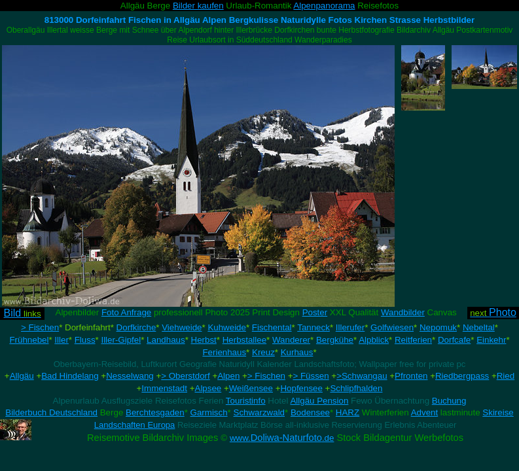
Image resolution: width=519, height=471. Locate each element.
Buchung (449, 401)
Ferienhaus (224, 352)
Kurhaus (297, 352)
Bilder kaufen (198, 5)
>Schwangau (361, 376)
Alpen (228, 376)
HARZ (347, 412)
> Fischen (40, 327)
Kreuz (263, 352)
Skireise (497, 412)
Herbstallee (244, 340)
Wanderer (291, 340)
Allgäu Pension (319, 401)
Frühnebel (28, 340)
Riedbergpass (462, 376)
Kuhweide (226, 327)
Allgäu (22, 376)
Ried (505, 376)
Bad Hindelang (69, 376)
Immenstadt (164, 388)
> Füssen (311, 376)
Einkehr (491, 340)
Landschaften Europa (134, 425)
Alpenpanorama (324, 5)
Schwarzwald (259, 412)
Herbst (204, 340)
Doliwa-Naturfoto (282, 437)
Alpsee (208, 388)
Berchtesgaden (155, 412)
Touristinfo (246, 401)
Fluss (85, 340)
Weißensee (251, 388)
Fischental (272, 327)
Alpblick (374, 340)
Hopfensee (301, 388)
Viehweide (182, 327)
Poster (315, 312)
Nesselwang (130, 376)
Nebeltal (479, 327)
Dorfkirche (136, 327)
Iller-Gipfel (121, 340)
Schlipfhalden (356, 388)
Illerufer (350, 327)
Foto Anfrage (126, 312)
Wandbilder (403, 312)
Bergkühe (334, 340)
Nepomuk (438, 327)
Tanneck (313, 327)
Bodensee (310, 412)
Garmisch (209, 412)
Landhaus (166, 340)
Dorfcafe (454, 340)
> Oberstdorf (185, 376)
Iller (61, 340)
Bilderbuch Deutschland (51, 412)
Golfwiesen (392, 327)
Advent (424, 412)
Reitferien (413, 340)
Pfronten (411, 376)
